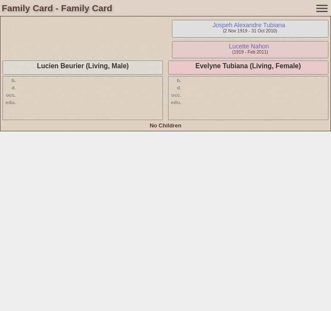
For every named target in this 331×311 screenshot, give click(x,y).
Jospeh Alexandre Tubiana (248, 25)
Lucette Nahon (249, 46)
